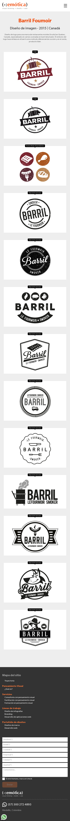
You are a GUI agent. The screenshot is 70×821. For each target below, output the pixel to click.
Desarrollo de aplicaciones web (18, 717)
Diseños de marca (12, 725)
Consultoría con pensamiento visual (20, 697)
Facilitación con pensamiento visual (19, 700)
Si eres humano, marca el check (19, 779)
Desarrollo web (11, 728)
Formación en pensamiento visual (19, 703)
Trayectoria (9, 681)
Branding (8, 714)
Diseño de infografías (14, 711)
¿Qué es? (9, 689)
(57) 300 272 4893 (19, 804)
